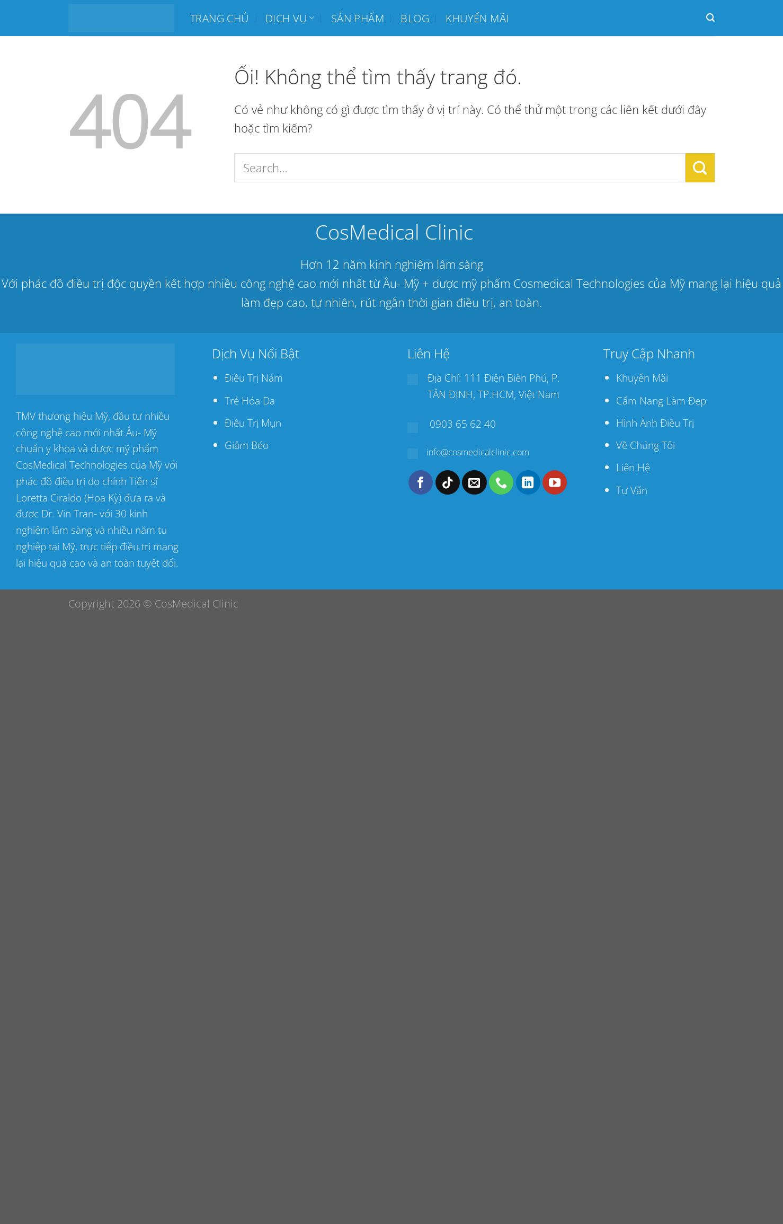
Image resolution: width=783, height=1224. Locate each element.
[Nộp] (700, 167)
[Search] (710, 17)
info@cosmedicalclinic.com (477, 452)
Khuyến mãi (477, 18)
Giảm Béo (247, 445)
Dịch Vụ (289, 18)
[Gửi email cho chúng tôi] (474, 482)
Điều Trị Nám (254, 378)
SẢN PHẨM (357, 18)
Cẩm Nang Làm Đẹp (661, 400)
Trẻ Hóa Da (250, 400)
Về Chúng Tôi (645, 445)
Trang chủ (219, 18)
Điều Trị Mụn (253, 423)
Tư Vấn (631, 490)
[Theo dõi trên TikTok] (447, 482)
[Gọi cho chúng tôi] (501, 482)
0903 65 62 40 (463, 424)
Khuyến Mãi (642, 378)
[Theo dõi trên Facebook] (420, 482)
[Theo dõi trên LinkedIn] (528, 482)
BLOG (415, 18)
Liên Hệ (633, 467)
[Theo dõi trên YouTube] (554, 482)
